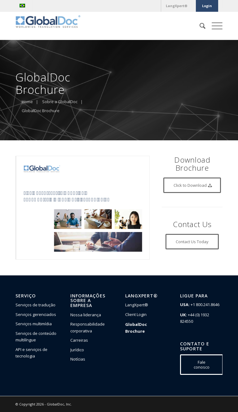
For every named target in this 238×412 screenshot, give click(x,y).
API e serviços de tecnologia (31, 353)
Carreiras (79, 340)
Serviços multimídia (33, 324)
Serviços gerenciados (35, 314)
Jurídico (77, 350)
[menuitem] (24, 5)
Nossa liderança (85, 315)
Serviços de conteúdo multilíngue (35, 337)
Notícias (77, 359)
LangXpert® (136, 305)
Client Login (136, 314)
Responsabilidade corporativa (87, 327)
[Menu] (214, 26)
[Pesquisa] (199, 26)
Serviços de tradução (35, 305)
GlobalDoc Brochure (136, 328)
